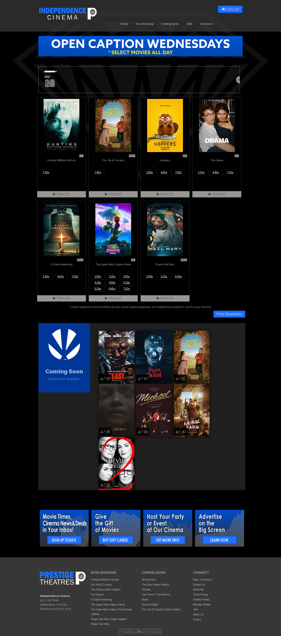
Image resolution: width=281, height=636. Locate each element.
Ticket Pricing (200, 594)
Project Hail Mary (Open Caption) (109, 619)
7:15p (230, 172)
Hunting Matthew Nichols (105, 579)
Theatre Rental (201, 599)
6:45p (112, 289)
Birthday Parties (202, 604)
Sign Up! (230, 9)
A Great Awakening (101, 599)
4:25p (60, 276)
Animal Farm (149, 579)
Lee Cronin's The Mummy (156, 594)
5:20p (97, 289)
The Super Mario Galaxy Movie (108, 604)
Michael (146, 589)
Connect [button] (207, 23)
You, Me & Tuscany (101, 584)
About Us (198, 614)
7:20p (75, 276)
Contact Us (199, 584)
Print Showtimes (229, 314)
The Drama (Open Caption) (106, 589)
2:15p (201, 172)
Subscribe (198, 589)
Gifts (189, 23)
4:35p (164, 172)
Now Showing (144, 23)
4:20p (97, 283)
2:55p (126, 276)
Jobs (195, 609)
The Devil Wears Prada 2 (155, 584)
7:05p (178, 172)
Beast (145, 599)
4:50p (112, 283)
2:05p (149, 172)
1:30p (46, 276)
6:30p (178, 276)
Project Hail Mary (100, 624)
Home (124, 23)
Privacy (197, 619)
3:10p (164, 276)
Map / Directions (202, 579)
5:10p (126, 283)
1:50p (149, 276)
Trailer (61, 194)
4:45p (215, 172)
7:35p (46, 172)
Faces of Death (150, 604)
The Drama (97, 594)
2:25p (112, 276)
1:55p (97, 276)
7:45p (97, 172)
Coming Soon (170, 23)
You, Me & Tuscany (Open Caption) (161, 609)
